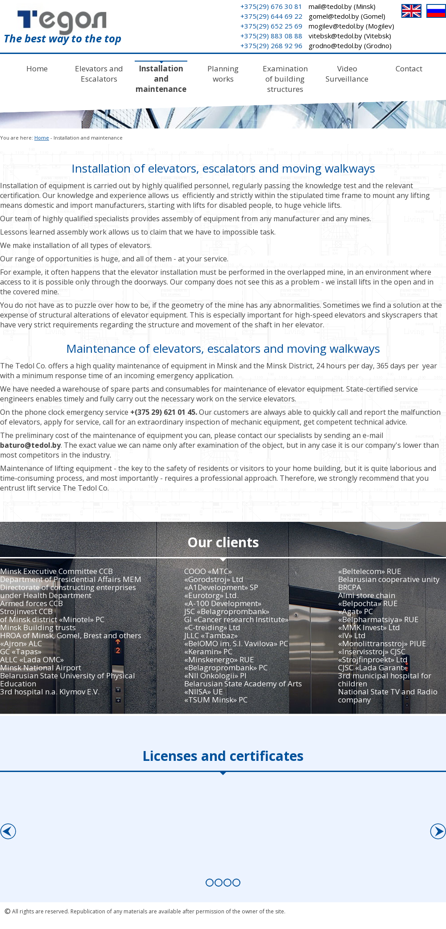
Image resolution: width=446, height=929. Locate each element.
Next (438, 828)
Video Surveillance (347, 73)
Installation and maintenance (161, 78)
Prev (7, 828)
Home (37, 68)
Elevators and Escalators (99, 73)
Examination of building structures (285, 78)
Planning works (223, 73)
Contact (409, 68)
